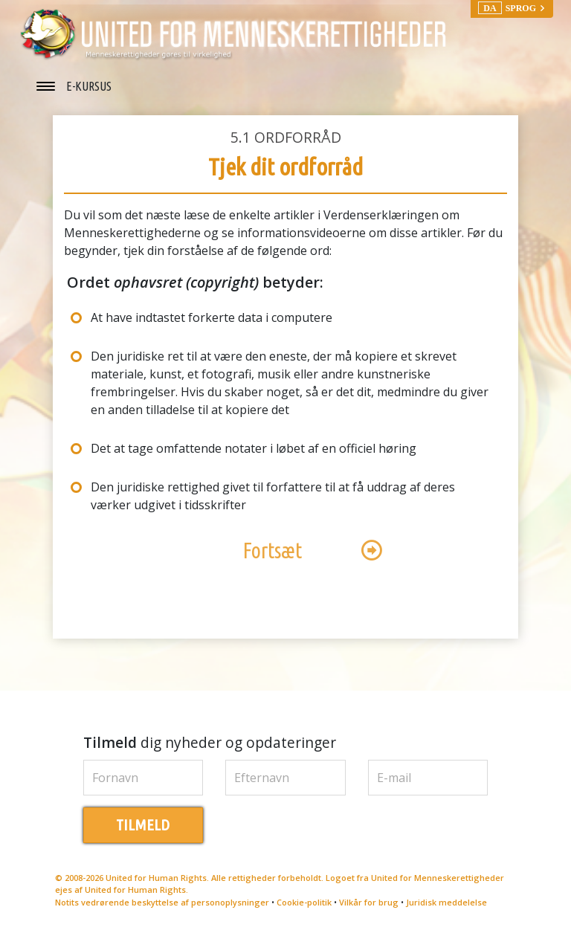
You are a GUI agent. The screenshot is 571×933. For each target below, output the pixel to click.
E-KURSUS (89, 86)
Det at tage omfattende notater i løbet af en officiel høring (253, 448)
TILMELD (143, 824)
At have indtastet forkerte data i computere (211, 317)
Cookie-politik (304, 902)
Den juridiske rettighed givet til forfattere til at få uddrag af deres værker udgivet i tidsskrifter (273, 496)
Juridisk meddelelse (446, 902)
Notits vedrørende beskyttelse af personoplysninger (162, 902)
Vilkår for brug (369, 902)
